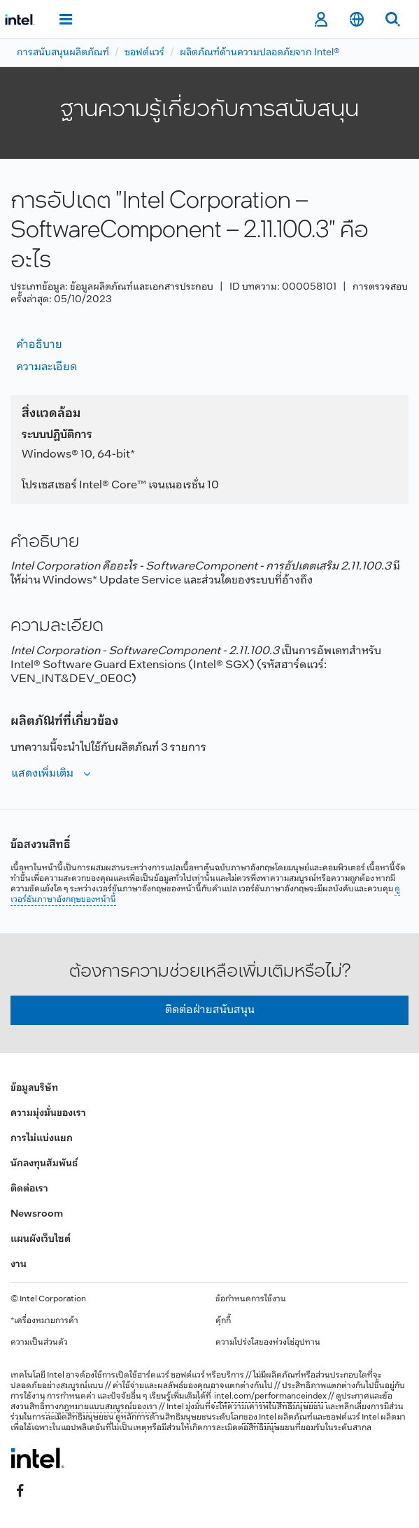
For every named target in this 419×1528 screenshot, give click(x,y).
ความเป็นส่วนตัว (39, 1342)
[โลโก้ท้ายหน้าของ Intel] (37, 1458)
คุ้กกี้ (223, 1321)
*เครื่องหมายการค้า (44, 1321)
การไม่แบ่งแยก (41, 1138)
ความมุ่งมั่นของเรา (48, 1113)
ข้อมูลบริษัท (34, 1088)
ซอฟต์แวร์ (144, 53)
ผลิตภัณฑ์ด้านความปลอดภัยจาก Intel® (260, 53)
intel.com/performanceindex (270, 1396)
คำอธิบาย (39, 344)
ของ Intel (259, 1417)
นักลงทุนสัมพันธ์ (44, 1164)
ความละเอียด (46, 367)
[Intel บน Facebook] (20, 1491)
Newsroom (36, 1214)
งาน (18, 1264)
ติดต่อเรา (29, 1189)
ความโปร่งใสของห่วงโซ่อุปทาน (267, 1342)
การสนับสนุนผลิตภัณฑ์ (63, 53)
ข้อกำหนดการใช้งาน (250, 1299)
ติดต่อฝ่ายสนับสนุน (210, 1010)
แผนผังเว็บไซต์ (40, 1239)
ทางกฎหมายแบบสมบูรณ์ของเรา (101, 1407)
